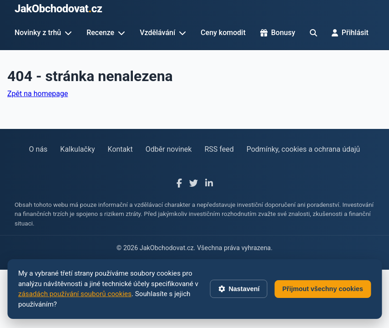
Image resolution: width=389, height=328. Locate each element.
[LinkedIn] (209, 184)
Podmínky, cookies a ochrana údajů (303, 149)
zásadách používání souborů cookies (74, 294)
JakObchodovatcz (58, 8)
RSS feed (218, 149)
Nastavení (238, 289)
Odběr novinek (169, 149)
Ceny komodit (223, 32)
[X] (193, 184)
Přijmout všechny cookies (322, 288)
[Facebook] (179, 184)
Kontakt (120, 149)
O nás (38, 149)
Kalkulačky (77, 149)
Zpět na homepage (37, 93)
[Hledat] (313, 33)
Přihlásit (350, 32)
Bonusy (277, 32)
